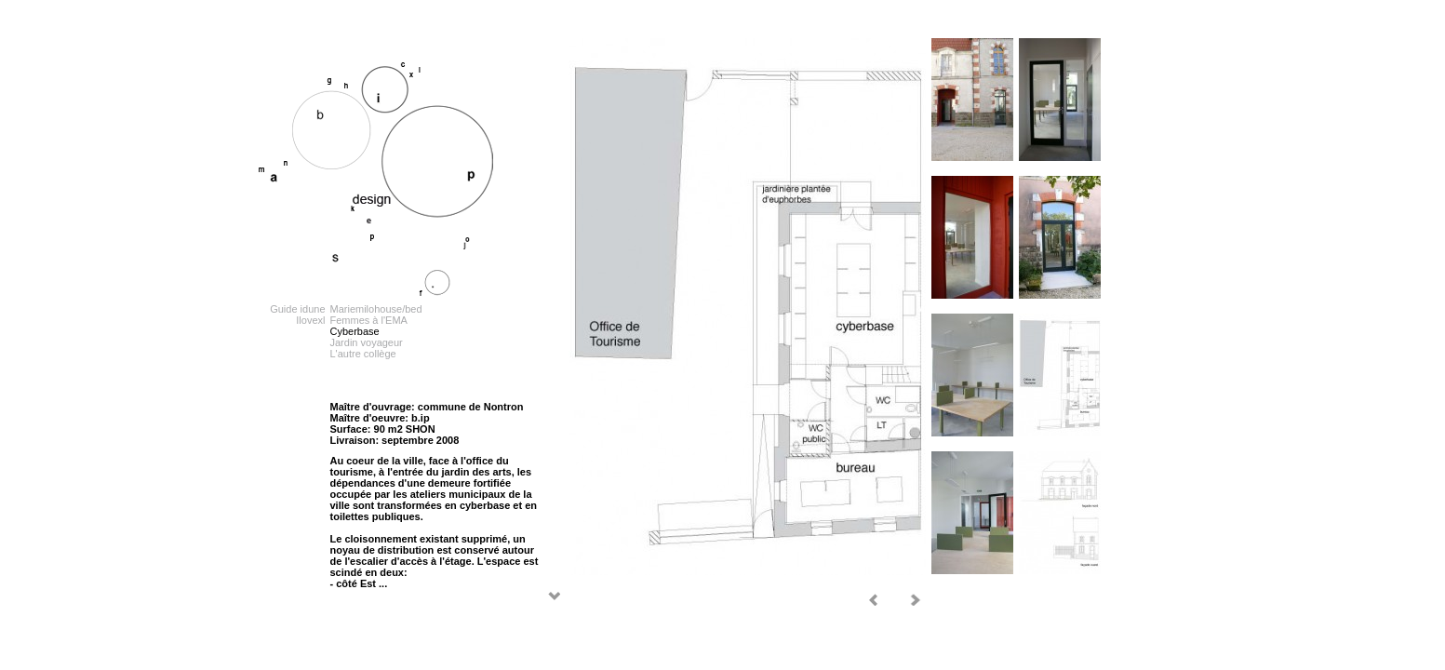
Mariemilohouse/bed (376, 309)
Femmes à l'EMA (369, 320)
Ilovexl (310, 320)
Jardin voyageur (366, 342)
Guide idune (297, 309)
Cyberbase (355, 331)
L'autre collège (363, 353)
